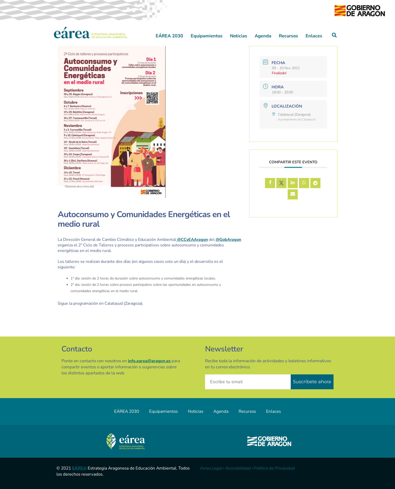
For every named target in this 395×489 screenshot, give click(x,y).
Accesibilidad (238, 468)
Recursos (288, 35)
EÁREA (79, 468)
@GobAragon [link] (228, 239)
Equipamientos (206, 35)
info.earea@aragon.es (149, 361)
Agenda (263, 35)
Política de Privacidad (274, 468)
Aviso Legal (211, 468)
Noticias (238, 35)
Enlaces (314, 35)
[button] (334, 35)
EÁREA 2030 (169, 35)
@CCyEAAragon (192, 239)
